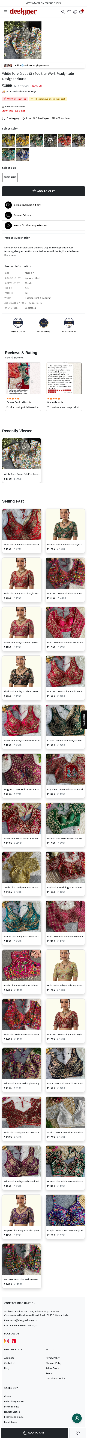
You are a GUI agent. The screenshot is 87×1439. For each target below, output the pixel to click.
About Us (9, 1358)
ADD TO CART (43, 191)
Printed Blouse (11, 1407)
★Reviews (84, 720)
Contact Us (10, 1363)
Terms (49, 1373)
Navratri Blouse (12, 1412)
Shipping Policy (53, 1363)
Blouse (7, 1396)
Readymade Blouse (13, 1417)
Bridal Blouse (10, 1422)
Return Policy (52, 1368)
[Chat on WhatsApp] (77, 1418)
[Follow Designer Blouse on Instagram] (6, 1341)
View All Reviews (14, 357)
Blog (6, 1368)
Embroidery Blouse (13, 1401)
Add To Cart (34, 1432)
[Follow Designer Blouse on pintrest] (14, 1341)
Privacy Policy (52, 1358)
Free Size (10, 177)
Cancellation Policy (55, 1378)
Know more (10, 255)
